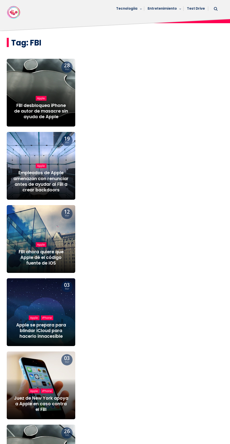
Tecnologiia (128, 9)
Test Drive (196, 8)
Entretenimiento (164, 9)
